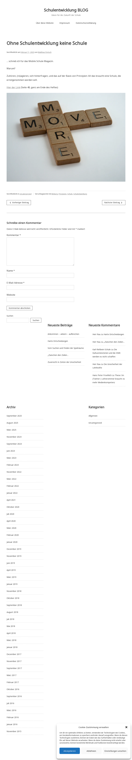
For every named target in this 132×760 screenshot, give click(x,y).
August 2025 (12, 422)
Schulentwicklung (80, 194)
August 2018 (12, 612)
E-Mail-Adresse (15, 282)
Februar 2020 (13, 535)
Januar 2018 (12, 647)
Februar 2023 (13, 465)
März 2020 (11, 528)
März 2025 (11, 429)
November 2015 (14, 731)
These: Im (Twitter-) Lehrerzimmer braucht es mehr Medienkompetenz (108, 379)
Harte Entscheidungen (58, 341)
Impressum (64, 23)
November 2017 (14, 661)
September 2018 (14, 605)
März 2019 (11, 577)
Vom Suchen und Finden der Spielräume (66, 348)
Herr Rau (96, 334)
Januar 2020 (12, 542)
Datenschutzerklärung (86, 23)
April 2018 (11, 633)
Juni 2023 (11, 450)
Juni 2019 (11, 563)
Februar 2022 (13, 486)
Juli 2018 (10, 619)
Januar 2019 (12, 584)
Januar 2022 (12, 493)
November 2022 (14, 472)
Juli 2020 (10, 514)
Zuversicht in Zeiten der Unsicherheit (64, 362)
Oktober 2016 (13, 689)
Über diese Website (45, 23)
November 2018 (14, 591)
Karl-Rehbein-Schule (101, 349)
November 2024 (14, 436)
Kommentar (14, 235)
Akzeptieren (70, 750)
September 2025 (14, 415)
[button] (126, 727)
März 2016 (11, 710)
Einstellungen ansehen (115, 750)
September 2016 (14, 696)
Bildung (55, 194)
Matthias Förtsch (44, 52)
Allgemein (93, 415)
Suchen (10, 315)
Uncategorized (25, 194)
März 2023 (11, 458)
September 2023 (14, 443)
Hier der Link (13, 87)
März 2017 (11, 675)
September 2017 (14, 668)
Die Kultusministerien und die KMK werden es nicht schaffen (106, 353)
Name (11, 270)
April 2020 (11, 521)
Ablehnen (91, 750)
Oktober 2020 (13, 507)
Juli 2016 (10, 703)
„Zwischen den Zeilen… (58, 355)
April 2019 (11, 570)
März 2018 (11, 640)
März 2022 (11, 479)
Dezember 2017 (14, 654)
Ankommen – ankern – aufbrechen (63, 334)
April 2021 (11, 500)
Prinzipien (62, 194)
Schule (70, 194)
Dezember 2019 (14, 549)
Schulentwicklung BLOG (66, 10)
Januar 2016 (12, 724)
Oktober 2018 (13, 598)
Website (11, 294)
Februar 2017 (13, 682)
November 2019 (14, 556)
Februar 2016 (13, 717)
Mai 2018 (11, 626)
